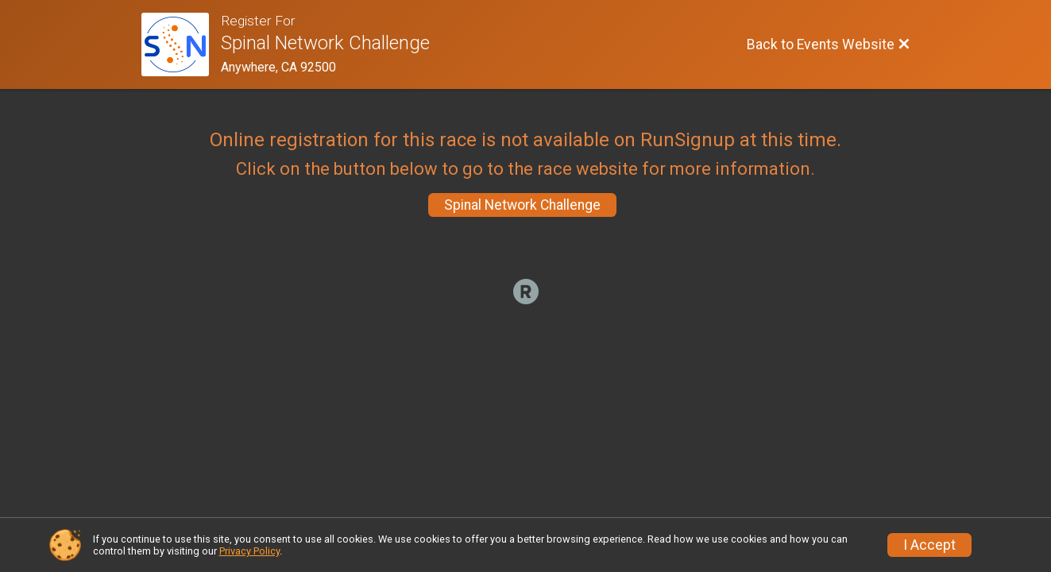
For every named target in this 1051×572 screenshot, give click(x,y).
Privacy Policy (249, 551)
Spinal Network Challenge (522, 205)
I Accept (929, 545)
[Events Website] (181, 44)
